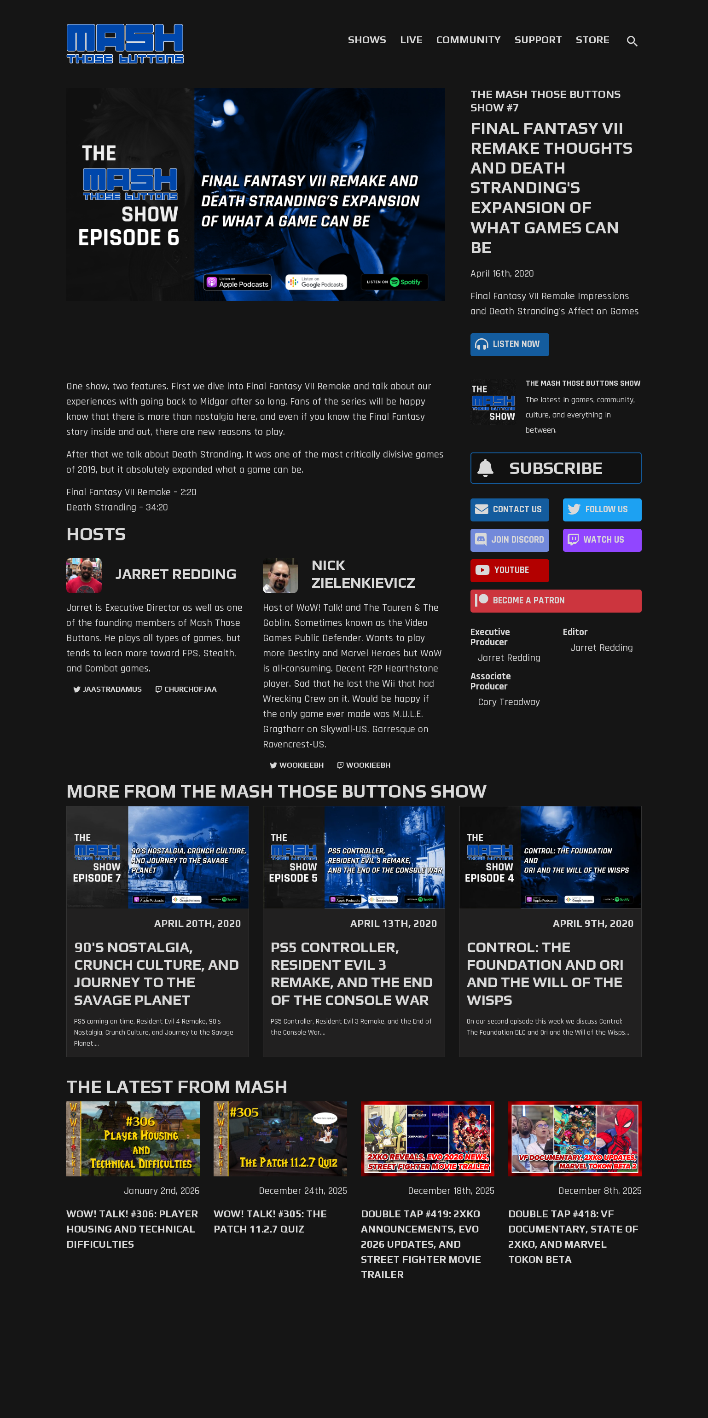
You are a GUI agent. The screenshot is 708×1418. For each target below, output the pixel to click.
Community (468, 40)
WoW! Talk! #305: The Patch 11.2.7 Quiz (270, 1221)
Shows (367, 40)
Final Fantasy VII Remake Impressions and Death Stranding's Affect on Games (554, 304)
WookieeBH (301, 765)
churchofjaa (190, 689)
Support (538, 40)
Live (411, 40)
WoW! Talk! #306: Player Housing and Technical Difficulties (132, 1229)
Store (592, 40)
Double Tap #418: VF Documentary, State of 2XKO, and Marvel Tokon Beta (573, 1236)
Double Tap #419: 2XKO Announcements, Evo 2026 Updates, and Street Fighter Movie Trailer (421, 1244)
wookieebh (368, 765)
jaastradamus (112, 689)
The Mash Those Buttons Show (583, 383)
